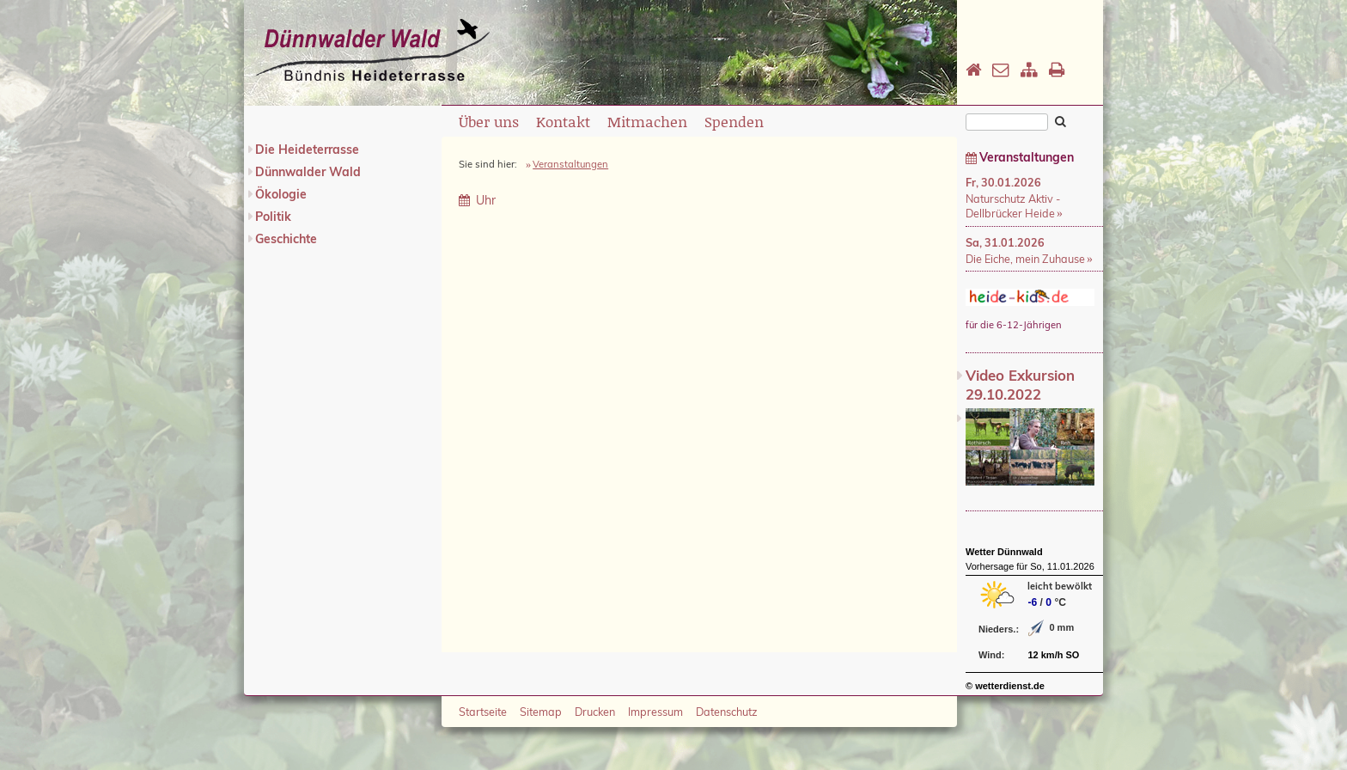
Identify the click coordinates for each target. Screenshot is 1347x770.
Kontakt (563, 121)
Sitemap (541, 711)
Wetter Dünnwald (1004, 552)
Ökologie (281, 194)
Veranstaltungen (570, 164)
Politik (273, 216)
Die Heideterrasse (307, 149)
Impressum (655, 711)
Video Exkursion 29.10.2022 (1020, 384)
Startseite (483, 711)
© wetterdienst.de (1005, 686)
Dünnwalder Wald (308, 172)
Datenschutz (727, 711)
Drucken (595, 711)
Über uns (489, 121)
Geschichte (286, 239)
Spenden (734, 121)
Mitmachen (647, 121)
